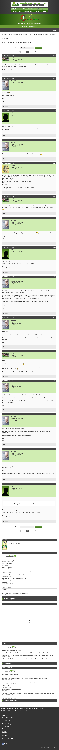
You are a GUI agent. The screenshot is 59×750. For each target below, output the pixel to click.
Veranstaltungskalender (7, 667)
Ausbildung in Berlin (7, 567)
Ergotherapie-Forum (16, 34)
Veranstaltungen (6, 710)
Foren (42, 708)
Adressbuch (18, 710)
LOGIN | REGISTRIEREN (29, 26)
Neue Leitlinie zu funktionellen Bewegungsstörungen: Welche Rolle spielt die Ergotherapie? (25, 652)
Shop (16, 708)
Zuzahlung (4, 589)
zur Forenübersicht (8, 599)
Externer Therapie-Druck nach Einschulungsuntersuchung (16, 571)
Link (3, 470)
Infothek (10, 708)
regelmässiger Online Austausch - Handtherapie (14, 578)
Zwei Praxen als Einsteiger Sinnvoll (10, 560)
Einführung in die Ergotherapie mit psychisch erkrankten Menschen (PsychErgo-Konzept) (24, 678)
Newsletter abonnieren (7, 738)
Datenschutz (5, 735)
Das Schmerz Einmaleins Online (10, 674)
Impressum (4, 732)
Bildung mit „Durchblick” (14, 541)
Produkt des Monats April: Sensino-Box (11, 650)
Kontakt (4, 731)
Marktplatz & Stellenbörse (7, 604)
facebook (6, 744)
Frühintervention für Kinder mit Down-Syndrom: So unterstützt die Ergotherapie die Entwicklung (26, 658)
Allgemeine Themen (27, 34)
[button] (38, 48)
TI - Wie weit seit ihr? (7, 563)
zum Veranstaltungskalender (11, 700)
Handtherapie (5, 582)
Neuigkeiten (4, 643)
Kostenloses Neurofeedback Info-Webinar (12, 689)
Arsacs (3, 585)
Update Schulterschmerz (8, 685)
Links (26, 710)
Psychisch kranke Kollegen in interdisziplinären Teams (15, 574)
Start (3, 708)
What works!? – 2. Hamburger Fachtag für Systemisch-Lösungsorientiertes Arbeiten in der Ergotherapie (28, 693)
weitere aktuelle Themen (10, 597)
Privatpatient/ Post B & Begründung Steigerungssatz (15, 593)
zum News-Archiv (8, 663)
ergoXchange (54, 747)
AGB (3, 734)
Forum (9, 34)
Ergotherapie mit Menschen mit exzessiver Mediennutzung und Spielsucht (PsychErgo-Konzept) (26, 682)
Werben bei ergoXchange (8, 737)
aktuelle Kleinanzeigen (9, 598)
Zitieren (6, 74)
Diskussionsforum (6, 553)
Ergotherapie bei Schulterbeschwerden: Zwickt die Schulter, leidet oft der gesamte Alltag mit (25, 661)
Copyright (41, 747)
